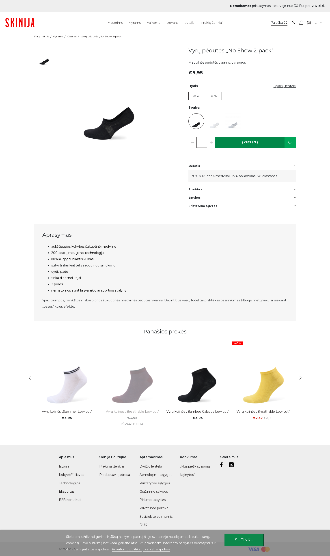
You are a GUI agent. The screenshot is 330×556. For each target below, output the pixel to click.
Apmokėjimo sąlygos (156, 475)
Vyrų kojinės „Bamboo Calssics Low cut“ (197, 412)
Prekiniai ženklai (111, 466)
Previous (30, 378)
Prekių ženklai (211, 23)
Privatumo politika (154, 508)
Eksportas (67, 491)
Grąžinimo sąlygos (154, 491)
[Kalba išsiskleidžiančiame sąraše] (318, 22)
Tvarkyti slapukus (156, 549)
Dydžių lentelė (151, 466)
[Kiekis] (201, 142)
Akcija (189, 23)
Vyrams (134, 23)
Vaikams (153, 23)
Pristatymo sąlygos (155, 483)
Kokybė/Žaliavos (71, 475)
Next (301, 378)
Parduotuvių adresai (115, 475)
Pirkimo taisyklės (153, 500)
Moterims (115, 23)
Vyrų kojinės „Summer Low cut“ (67, 412)
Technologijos (69, 483)
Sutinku (244, 539)
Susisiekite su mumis (156, 517)
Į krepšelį (250, 142)
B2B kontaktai (70, 500)
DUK (143, 525)
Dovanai (172, 23)
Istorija (64, 466)
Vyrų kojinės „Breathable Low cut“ (132, 412)
